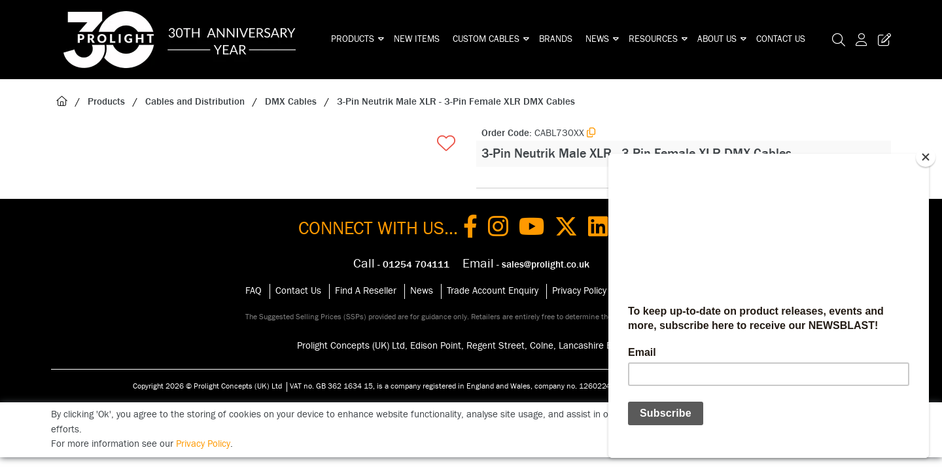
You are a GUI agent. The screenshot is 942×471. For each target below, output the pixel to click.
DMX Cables (291, 101)
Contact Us (780, 39)
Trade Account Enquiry (492, 290)
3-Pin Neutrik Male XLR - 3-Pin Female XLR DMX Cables (456, 101)
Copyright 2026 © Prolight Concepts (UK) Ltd (207, 386)
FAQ (253, 290)
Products (352, 39)
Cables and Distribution (195, 101)
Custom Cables (486, 39)
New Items (417, 39)
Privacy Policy (579, 290)
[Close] (925, 157)
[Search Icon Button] (838, 39)
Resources (653, 39)
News (597, 39)
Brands (555, 39)
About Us (717, 39)
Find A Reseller (365, 290)
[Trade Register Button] (882, 39)
